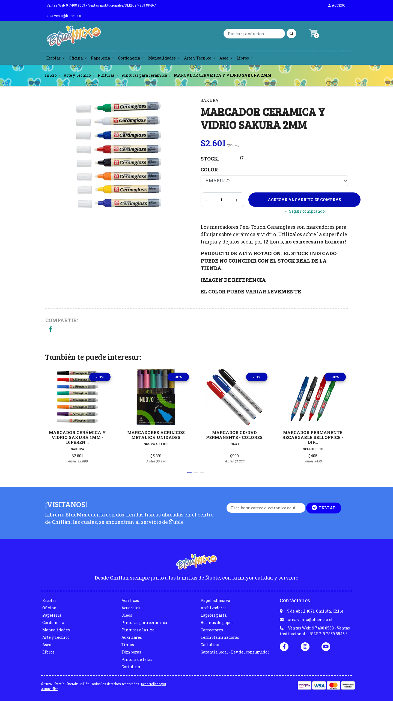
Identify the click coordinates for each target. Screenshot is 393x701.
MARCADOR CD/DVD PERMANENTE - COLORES (234, 435)
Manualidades (162, 58)
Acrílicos (130, 600)
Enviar (324, 507)
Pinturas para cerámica (144, 75)
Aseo (223, 58)
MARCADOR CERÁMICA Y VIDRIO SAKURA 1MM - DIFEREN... (77, 437)
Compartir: (61, 320)
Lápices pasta (214, 615)
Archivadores (214, 607)
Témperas (131, 652)
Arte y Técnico (197, 58)
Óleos (126, 615)
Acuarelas (130, 607)
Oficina (76, 58)
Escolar (53, 58)
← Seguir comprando (304, 211)
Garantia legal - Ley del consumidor (235, 652)
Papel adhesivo (215, 600)
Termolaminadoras (220, 637)
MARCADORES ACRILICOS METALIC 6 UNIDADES (156, 435)
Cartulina (130, 666)
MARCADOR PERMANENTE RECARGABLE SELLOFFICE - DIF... (312, 437)
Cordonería (129, 58)
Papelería (100, 58)
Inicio (51, 75)
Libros (243, 58)
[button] (189, 472)
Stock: (210, 158)
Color (209, 169)
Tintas (127, 644)
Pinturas (106, 75)
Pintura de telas (136, 659)
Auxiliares (131, 637)
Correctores (212, 629)
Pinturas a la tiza (137, 629)
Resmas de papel (217, 622)
